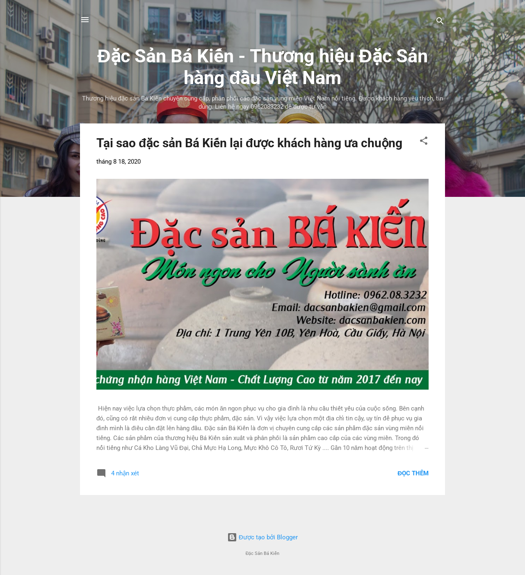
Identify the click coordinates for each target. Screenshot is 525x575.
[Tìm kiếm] (440, 22)
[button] (424, 142)
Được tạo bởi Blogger (262, 537)
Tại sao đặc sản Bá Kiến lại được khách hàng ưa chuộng (249, 143)
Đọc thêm (413, 473)
